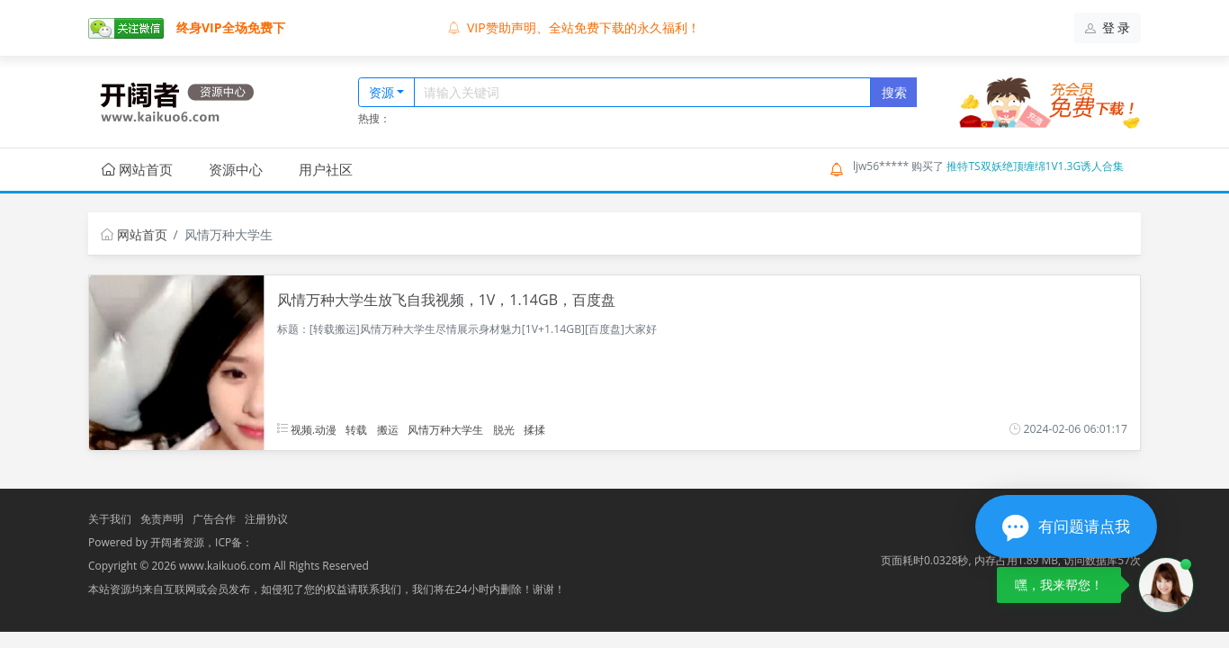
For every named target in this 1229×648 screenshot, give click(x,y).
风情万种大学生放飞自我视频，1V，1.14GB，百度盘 (446, 300)
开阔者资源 (177, 542)
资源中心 (236, 169)
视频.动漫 (306, 428)
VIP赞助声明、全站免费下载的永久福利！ (574, 27)
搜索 (894, 92)
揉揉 (534, 428)
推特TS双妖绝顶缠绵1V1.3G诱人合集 (1035, 166)
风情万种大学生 (445, 428)
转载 (356, 428)
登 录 (1108, 27)
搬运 (388, 428)
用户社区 (326, 169)
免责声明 (162, 518)
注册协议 (266, 518)
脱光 (504, 428)
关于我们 (109, 518)
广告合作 (214, 518)
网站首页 (137, 169)
